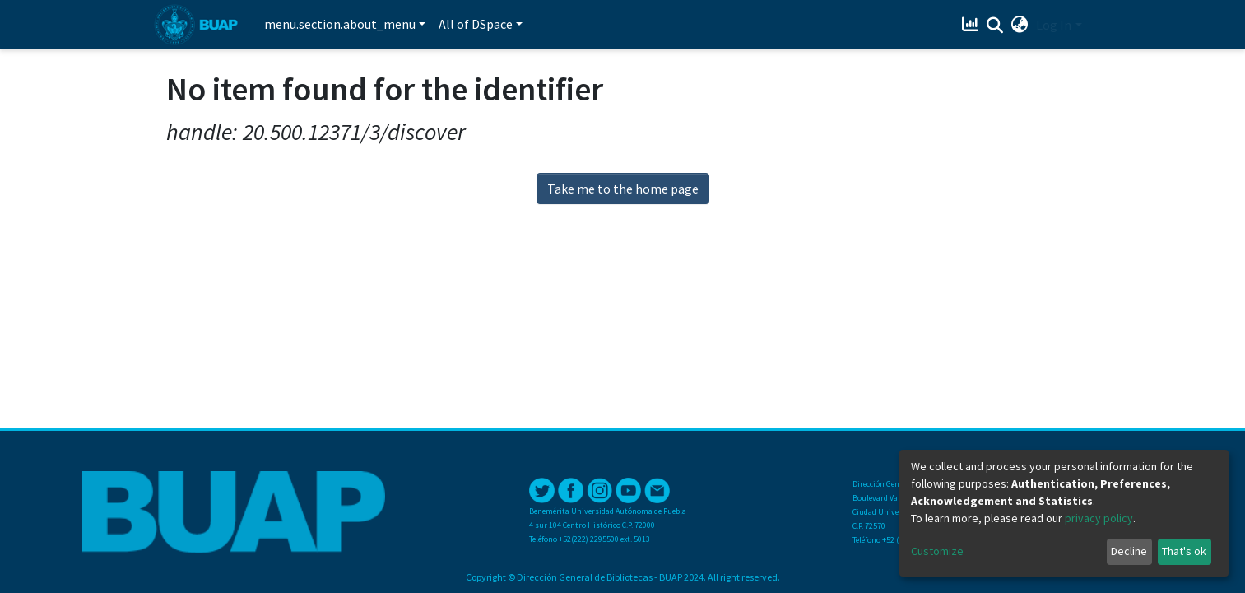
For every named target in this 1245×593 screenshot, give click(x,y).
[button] (1019, 25)
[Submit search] (994, 25)
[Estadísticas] (971, 25)
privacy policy (1099, 518)
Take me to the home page (623, 188)
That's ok (1184, 551)
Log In (1053, 24)
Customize (937, 551)
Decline (1129, 551)
